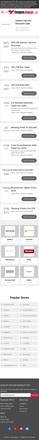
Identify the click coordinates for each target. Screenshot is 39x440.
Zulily (23, 349)
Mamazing (25, 354)
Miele (23, 365)
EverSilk (5, 343)
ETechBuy (24, 343)
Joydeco (5, 321)
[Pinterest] (15, 428)
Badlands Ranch (7, 349)
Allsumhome (6, 354)
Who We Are (24, 409)
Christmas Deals (5, 409)
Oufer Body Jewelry (28, 316)
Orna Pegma (25, 321)
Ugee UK (24, 327)
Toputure (5, 310)
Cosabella (5, 327)
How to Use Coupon (7, 422)
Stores (22, 406)
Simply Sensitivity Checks (29, 332)
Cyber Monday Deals (7, 406)
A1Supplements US (9, 365)
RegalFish (5, 332)
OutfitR (5, 316)
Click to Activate (29, 58)
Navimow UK (6, 338)
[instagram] (21, 428)
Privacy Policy (4, 419)
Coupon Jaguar (14, 437)
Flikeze (4, 360)
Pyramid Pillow (26, 310)
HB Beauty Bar (7, 304)
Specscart (24, 304)
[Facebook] (9, 428)
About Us (3, 417)
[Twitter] (27, 428)
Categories (23, 403)
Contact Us (23, 411)
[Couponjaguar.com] (19, 14)
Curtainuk (24, 338)
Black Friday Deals (6, 403)
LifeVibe (24, 360)
